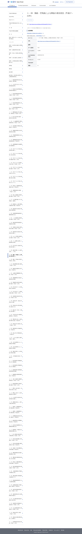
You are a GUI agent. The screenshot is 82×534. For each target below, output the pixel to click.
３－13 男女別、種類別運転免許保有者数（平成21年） (15, 462)
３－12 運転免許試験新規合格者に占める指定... (15, 458)
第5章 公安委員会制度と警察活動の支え (15, 61)
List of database (52, 5)
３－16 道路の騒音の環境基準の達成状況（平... (15, 476)
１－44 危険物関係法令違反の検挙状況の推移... (15, 278)
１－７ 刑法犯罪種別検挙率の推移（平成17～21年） (15, 108)
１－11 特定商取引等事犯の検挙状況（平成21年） (15, 126)
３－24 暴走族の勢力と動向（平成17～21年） (15, 513)
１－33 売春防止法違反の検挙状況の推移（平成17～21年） (15, 228)
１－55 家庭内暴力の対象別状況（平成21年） (15, 329)
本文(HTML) (11, 16)
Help (31, 530)
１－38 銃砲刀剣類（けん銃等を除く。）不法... (15, 251)
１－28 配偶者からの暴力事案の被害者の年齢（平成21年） (15, 205)
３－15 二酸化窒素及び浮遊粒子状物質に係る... (15, 472)
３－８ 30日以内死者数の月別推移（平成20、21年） (15, 439)
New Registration (69, 1)
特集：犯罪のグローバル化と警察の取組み (15, 38)
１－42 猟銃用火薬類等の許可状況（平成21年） (15, 269)
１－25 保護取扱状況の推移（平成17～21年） (15, 191)
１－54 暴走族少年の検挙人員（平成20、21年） (15, 324)
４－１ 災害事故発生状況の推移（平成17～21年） (15, 522)
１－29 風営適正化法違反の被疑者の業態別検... (15, 209)
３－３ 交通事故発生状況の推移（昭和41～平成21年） (15, 416)
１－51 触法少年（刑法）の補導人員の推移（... (15, 311)
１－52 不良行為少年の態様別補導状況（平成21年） (15, 315)
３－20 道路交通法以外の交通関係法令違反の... (15, 495)
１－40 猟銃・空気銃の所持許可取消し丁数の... (15, 260)
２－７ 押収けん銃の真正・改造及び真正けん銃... (15, 389)
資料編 (10, 65)
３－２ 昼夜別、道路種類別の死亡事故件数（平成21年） (15, 412)
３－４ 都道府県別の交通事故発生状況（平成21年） (15, 421)
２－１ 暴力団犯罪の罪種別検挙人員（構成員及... (15, 361)
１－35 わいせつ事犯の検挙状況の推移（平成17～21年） (15, 237)
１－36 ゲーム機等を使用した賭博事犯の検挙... (15, 241)
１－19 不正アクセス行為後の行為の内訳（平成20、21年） (15, 163)
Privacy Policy (44, 530)
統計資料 (11, 72)
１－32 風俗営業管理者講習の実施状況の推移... (15, 223)
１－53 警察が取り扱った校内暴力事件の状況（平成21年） (15, 320)
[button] (56, 2)
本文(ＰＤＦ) (11, 19)
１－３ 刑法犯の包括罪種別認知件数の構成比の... (15, 90)
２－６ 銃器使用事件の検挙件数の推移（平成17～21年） (15, 384)
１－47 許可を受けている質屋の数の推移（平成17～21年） (15, 292)
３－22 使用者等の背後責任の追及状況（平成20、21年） (15, 504)
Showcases (33, 5)
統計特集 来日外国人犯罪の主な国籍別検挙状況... (15, 76)
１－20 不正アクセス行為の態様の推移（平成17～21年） (15, 168)
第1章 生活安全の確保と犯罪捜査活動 (15, 46)
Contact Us (51, 530)
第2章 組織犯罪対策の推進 (14, 49)
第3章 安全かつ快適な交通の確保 (15, 54)
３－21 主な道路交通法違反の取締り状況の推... (15, 499)
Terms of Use (26, 530)
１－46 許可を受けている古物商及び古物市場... (15, 288)
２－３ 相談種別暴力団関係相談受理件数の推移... (15, 370)
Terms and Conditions (37, 530)
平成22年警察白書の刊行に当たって (15, 24)
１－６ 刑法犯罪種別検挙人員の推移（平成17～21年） (15, 103)
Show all (43, 35)
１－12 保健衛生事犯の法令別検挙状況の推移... (15, 131)
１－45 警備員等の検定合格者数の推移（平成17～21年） (15, 283)
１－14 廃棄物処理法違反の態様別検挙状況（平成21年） (15, 140)
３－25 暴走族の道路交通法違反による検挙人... (15, 518)
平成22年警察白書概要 (13, 30)
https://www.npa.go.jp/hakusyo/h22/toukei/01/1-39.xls (40, 24)
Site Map (62, 530)
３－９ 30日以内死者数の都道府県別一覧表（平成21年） (15, 444)
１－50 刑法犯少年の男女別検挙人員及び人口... (15, 306)
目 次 (10, 34)
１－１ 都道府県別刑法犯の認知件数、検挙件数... (15, 80)
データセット (12, 5)
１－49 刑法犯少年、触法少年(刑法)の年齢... (15, 301)
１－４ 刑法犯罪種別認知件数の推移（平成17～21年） (15, 94)
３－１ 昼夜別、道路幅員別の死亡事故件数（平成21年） (15, 407)
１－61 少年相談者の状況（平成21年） (15, 357)
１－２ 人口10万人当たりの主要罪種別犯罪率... (15, 85)
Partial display (39, 35)
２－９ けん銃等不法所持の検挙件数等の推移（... (15, 398)
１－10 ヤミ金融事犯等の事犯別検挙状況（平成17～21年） (15, 122)
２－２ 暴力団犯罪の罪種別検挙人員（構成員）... (15, 366)
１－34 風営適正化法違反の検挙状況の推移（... (15, 232)
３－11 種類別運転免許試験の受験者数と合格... (15, 453)
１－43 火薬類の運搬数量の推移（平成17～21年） (15, 274)
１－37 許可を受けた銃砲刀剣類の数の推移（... (15, 246)
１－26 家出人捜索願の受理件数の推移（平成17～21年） (15, 195)
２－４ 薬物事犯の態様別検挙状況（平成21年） (15, 375)
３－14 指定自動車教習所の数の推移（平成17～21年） (15, 467)
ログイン (62, 1)
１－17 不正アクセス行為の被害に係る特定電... (15, 154)
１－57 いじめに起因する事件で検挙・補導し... (15, 338)
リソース (30, 20)
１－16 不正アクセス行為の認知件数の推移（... (15, 149)
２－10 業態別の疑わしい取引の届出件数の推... (15, 403)
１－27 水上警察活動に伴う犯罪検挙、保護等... (15, 200)
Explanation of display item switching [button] (35, 33)
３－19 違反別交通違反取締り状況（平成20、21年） (15, 490)
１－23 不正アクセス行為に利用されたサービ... (15, 182)
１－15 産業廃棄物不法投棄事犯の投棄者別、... (15, 145)
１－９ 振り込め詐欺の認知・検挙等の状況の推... (15, 117)
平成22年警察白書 (12, 13)
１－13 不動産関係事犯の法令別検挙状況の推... (15, 136)
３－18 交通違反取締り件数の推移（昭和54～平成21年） (15, 485)
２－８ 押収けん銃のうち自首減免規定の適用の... (15, 393)
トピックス (11, 42)
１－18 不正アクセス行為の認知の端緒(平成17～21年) (15, 159)
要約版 (10, 68)
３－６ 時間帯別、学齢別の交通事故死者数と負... (15, 430)
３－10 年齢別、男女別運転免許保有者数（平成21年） (15, 449)
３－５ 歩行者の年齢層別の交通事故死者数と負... (15, 426)
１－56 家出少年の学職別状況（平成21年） (15, 334)
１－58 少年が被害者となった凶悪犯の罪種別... (15, 343)
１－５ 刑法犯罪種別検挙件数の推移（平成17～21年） (15, 99)
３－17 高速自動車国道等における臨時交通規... (15, 481)
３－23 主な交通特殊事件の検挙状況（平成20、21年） (15, 508)
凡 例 (10, 27)
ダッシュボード (57, 530)
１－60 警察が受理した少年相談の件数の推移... (15, 352)
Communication (43, 5)
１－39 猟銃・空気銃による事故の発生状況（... (15, 255)
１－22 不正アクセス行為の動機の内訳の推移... (15, 177)
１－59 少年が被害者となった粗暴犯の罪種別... (15, 347)
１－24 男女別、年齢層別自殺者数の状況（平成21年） (15, 186)
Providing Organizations (23, 5)
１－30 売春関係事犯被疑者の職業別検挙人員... (15, 214)
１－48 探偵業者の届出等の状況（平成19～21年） (15, 297)
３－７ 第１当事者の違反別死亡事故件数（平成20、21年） (15, 435)
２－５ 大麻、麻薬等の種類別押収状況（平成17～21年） (15, 380)
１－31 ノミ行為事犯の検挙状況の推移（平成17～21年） (15, 218)
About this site (20, 530)
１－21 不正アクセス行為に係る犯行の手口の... (15, 172)
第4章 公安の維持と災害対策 (15, 57)
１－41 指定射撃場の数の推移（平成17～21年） (15, 265)
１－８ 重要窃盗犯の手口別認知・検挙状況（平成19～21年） (15, 113)
